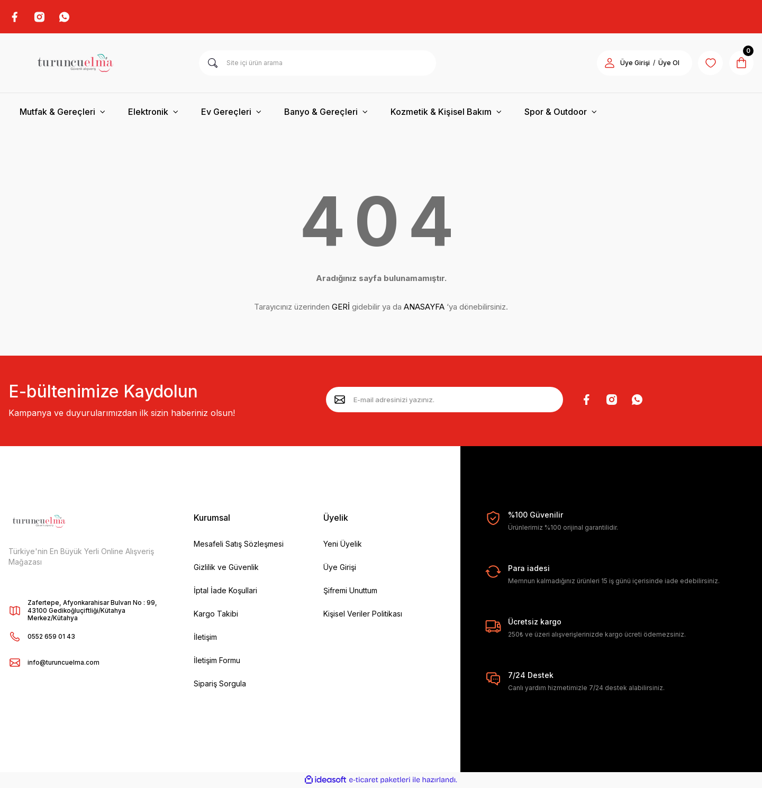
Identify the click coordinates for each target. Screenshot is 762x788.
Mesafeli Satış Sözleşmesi (239, 544)
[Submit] (339, 400)
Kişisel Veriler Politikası (362, 614)
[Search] (317, 63)
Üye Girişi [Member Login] (633, 64)
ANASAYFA (424, 308)
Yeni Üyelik (342, 544)
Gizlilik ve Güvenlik (226, 567)
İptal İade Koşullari (225, 590)
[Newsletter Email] (444, 400)
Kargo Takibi (216, 614)
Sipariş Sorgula (220, 684)
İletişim (205, 637)
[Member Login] (607, 63)
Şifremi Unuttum (350, 590)
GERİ (341, 308)
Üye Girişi (339, 567)
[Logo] (75, 64)
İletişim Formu (217, 660)
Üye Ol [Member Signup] (666, 64)
